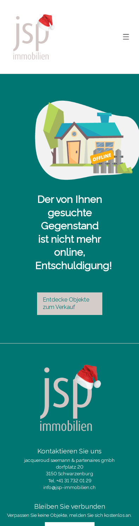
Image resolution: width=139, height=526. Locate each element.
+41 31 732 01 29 (73, 480)
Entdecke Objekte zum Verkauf (66, 303)
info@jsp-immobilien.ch (69, 487)
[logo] (33, 37)
